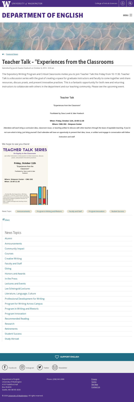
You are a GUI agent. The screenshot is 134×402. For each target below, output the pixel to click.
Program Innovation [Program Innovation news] (96, 211)
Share (6, 220)
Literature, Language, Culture (20, 293)
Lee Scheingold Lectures (17, 288)
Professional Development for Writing (25, 298)
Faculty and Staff (13, 263)
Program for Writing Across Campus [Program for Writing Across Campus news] (24, 303)
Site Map (94, 384)
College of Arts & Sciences (106, 3)
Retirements (11, 328)
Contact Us (95, 387)
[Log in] (122, 3)
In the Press (11, 278)
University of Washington (18, 396)
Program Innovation (15, 313)
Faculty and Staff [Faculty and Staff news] (75, 211)
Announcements (23, 211)
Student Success (13, 333)
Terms (93, 382)
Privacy (94, 379)
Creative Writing (13, 258)
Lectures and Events (15, 283)
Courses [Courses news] (9, 253)
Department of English (42, 15)
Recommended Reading (17, 318)
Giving (8, 268)
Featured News (12, 54)
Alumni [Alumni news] (8, 238)
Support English (67, 357)
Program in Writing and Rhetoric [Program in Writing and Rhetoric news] (49, 211)
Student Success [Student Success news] (117, 211)
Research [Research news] (9, 323)
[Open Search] (130, 3)
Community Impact (14, 248)
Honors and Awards (15, 273)
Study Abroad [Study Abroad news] (12, 338)
